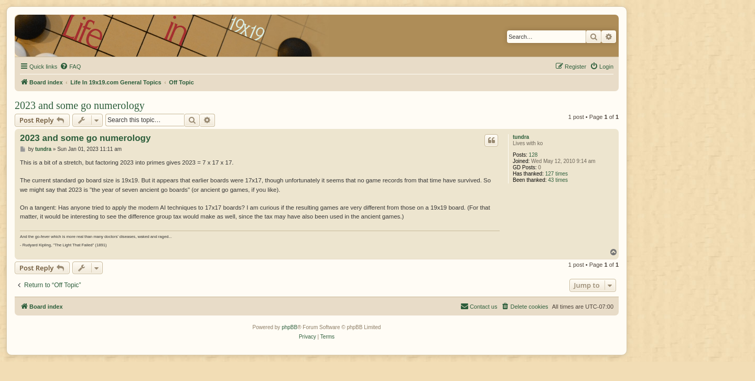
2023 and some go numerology (80, 105)
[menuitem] (70, 66)
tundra (521, 137)
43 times (558, 180)
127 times (556, 174)
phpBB (289, 327)
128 (533, 155)
